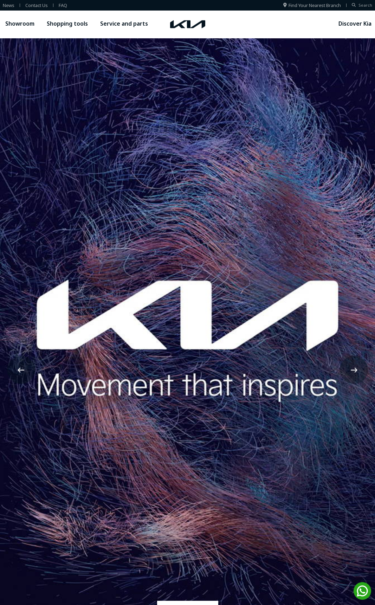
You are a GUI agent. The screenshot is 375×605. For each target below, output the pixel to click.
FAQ (63, 5)
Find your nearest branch (312, 5)
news (8, 5)
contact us (36, 5)
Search (362, 5)
